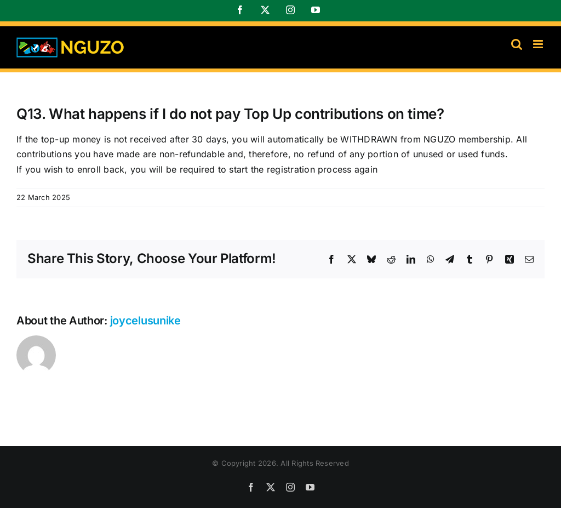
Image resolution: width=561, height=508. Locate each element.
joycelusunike (145, 320)
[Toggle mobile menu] (539, 44)
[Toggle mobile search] (516, 44)
